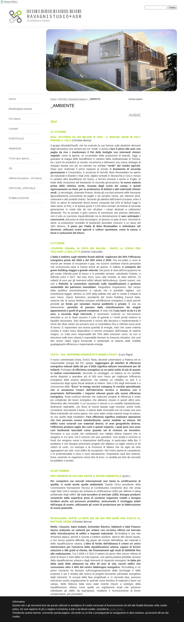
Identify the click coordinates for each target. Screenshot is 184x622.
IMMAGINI (15, 148)
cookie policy (116, 609)
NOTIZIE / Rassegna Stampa (72, 99)
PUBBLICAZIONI (19, 197)
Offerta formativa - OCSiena (25, 178)
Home (12, 98)
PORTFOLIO (16, 138)
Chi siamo (15, 118)
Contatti (13, 128)
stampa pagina (135, 99)
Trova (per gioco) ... (20, 158)
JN (10, 168)
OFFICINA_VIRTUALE (22, 188)
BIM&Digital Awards (20, 108)
